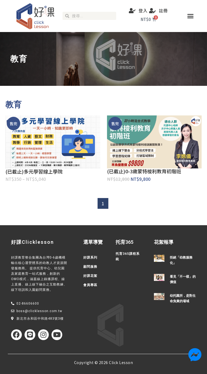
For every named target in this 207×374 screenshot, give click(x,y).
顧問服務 (90, 267)
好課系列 (90, 257)
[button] (190, 16)
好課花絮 (90, 276)
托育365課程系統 (128, 256)
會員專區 (90, 285)
